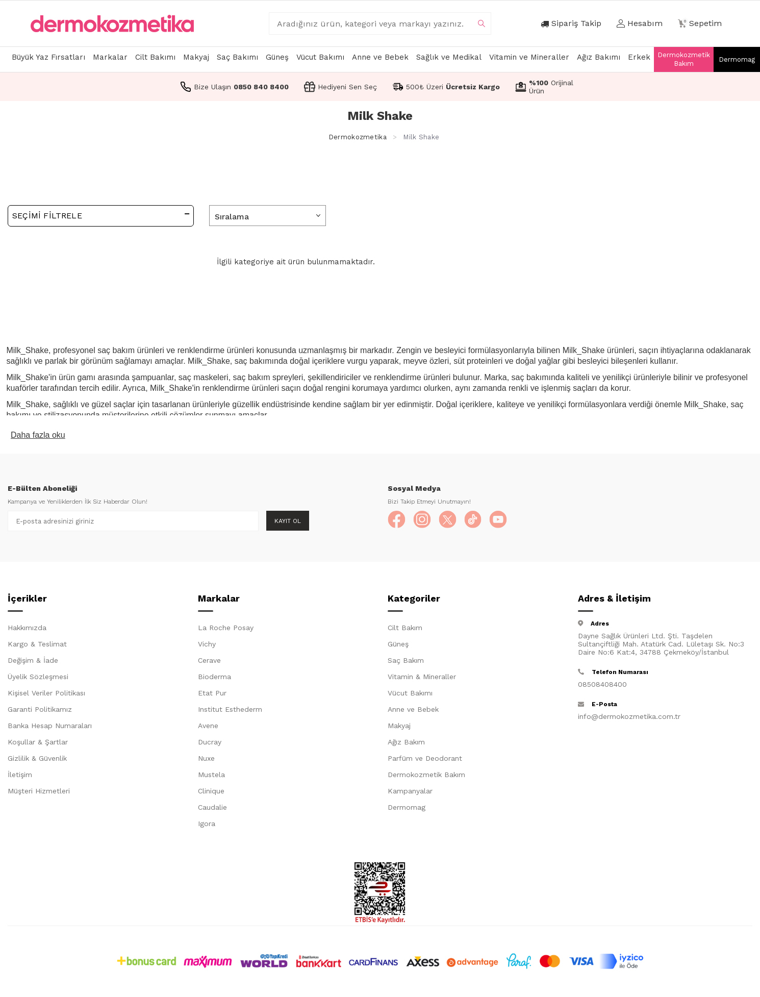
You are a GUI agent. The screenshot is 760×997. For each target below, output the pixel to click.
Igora (206, 825)
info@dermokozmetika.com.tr (629, 718)
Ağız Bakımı (598, 57)
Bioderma (214, 679)
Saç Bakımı (237, 57)
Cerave (209, 662)
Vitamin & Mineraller (422, 679)
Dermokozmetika (357, 137)
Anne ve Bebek (380, 57)
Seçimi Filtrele (100, 215)
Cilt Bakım (405, 630)
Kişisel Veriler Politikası (46, 695)
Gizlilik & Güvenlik (37, 760)
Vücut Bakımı (320, 57)
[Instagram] (426, 521)
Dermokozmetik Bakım (683, 59)
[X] (454, 521)
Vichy (207, 646)
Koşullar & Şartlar (38, 744)
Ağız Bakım (406, 744)
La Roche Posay (226, 630)
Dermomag (737, 59)
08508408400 (602, 686)
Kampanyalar (410, 793)
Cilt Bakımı (155, 57)
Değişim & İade (33, 662)
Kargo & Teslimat (37, 646)
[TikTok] (482, 521)
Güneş (277, 57)
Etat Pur (212, 695)
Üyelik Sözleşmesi (38, 679)
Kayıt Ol (287, 521)
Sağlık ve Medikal (449, 57)
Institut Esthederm (230, 711)
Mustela (211, 776)
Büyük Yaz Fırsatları (48, 57)
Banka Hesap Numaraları (50, 728)
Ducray (209, 744)
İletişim (20, 776)
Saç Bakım (406, 662)
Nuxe (206, 760)
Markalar (110, 57)
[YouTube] (510, 521)
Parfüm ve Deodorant (425, 760)
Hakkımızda (27, 630)
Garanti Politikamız (40, 711)
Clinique (211, 793)
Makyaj (196, 57)
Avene (208, 728)
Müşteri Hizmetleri (39, 793)
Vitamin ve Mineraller (529, 57)
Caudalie (212, 809)
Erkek (639, 57)
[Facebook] (398, 521)
